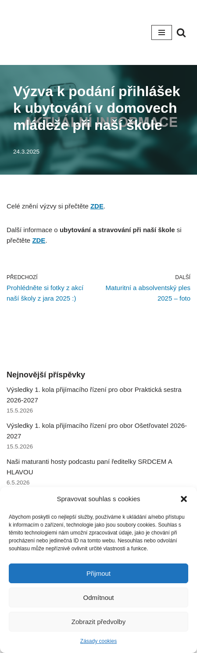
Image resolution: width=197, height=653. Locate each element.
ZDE (97, 206)
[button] (183, 499)
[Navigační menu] (161, 32)
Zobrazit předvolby (98, 621)
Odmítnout (98, 597)
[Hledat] (181, 32)
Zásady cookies (98, 641)
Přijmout (98, 573)
